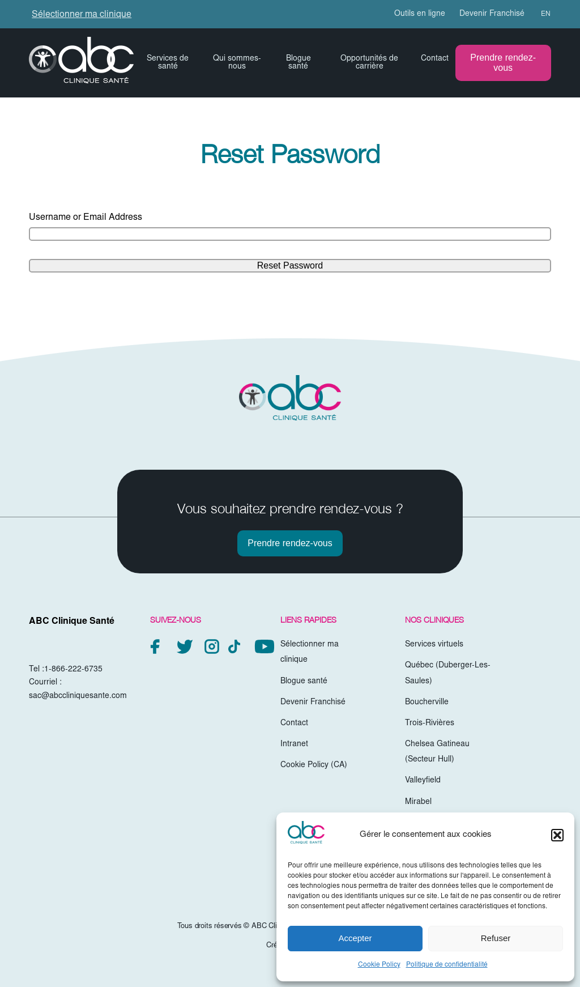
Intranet (294, 744)
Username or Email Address (85, 217)
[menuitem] (541, 14)
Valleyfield (423, 781)
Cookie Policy (379, 965)
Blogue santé (298, 63)
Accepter (355, 938)
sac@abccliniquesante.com (78, 696)
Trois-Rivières (429, 724)
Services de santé (168, 63)
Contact (435, 59)
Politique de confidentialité (447, 965)
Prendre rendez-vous (503, 63)
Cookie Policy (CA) (313, 765)
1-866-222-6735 (73, 670)
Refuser (496, 938)
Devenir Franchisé (491, 14)
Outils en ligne (419, 14)
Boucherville (427, 703)
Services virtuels (434, 645)
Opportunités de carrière (369, 63)
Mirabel (418, 802)
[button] (557, 835)
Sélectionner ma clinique (81, 14)
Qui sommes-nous (237, 63)
